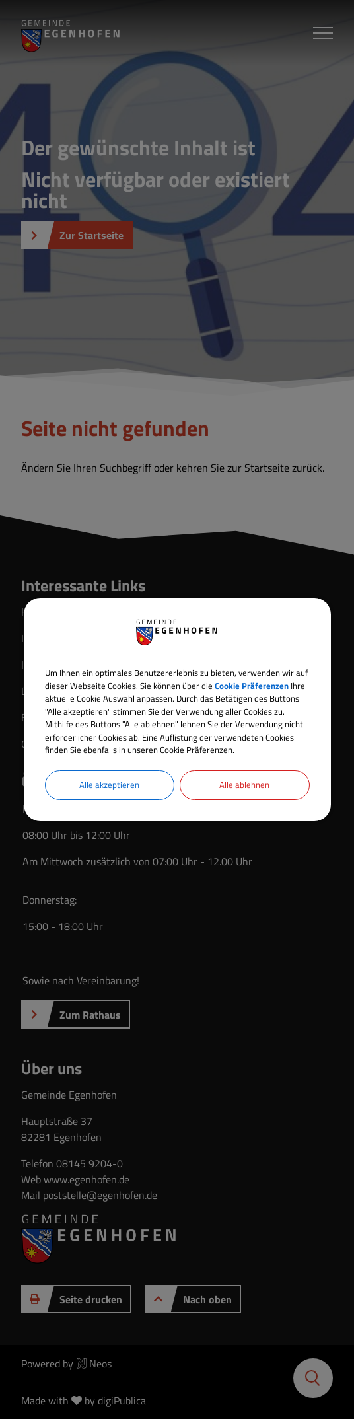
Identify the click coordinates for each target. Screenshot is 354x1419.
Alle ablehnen (244, 784)
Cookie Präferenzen (252, 685)
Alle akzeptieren (109, 784)
